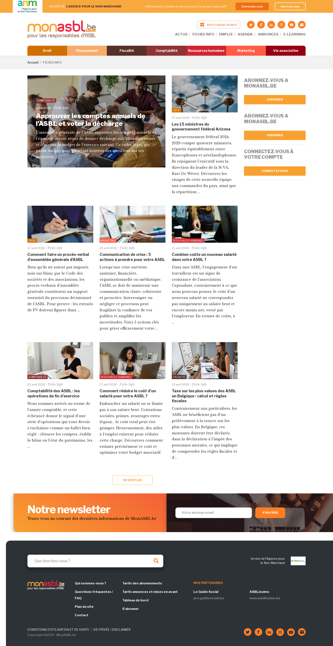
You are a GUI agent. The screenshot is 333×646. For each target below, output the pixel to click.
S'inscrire (270, 512)
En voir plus (132, 480)
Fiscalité (127, 51)
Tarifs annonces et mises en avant (150, 592)
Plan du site (84, 607)
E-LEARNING (295, 34)
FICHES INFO (203, 34)
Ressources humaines (206, 51)
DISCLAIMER (121, 629)
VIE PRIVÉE (101, 629)
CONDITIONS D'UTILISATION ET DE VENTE (58, 629)
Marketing (246, 51)
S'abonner (275, 99)
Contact (81, 615)
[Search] (95, 561)
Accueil (32, 62)
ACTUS (181, 34)
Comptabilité (167, 51)
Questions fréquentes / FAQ (94, 595)
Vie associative (285, 51)
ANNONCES (268, 34)
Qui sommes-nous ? (90, 583)
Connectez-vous (252, 6)
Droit (47, 51)
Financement (87, 51)
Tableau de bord (135, 600)
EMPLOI (226, 34)
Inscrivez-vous (290, 6)
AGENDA (245, 34)
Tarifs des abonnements (142, 583)
